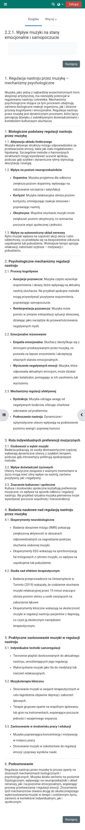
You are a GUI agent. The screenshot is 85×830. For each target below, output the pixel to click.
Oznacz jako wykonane (27, 48)
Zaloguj (73, 4)
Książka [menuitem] (33, 19)
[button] (53, 4)
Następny (71, 64)
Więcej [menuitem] (49, 19)
